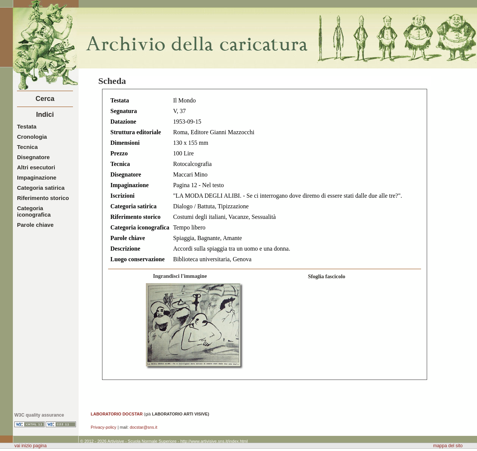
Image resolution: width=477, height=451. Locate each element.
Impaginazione (36, 177)
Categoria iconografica (34, 211)
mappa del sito (448, 445)
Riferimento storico (43, 198)
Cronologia (32, 136)
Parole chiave (35, 225)
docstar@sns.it (143, 427)
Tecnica (27, 147)
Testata (26, 126)
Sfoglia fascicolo (326, 276)
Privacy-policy (103, 427)
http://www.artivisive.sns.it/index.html (214, 441)
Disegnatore (33, 157)
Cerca (45, 98)
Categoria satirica (41, 187)
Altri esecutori (36, 167)
